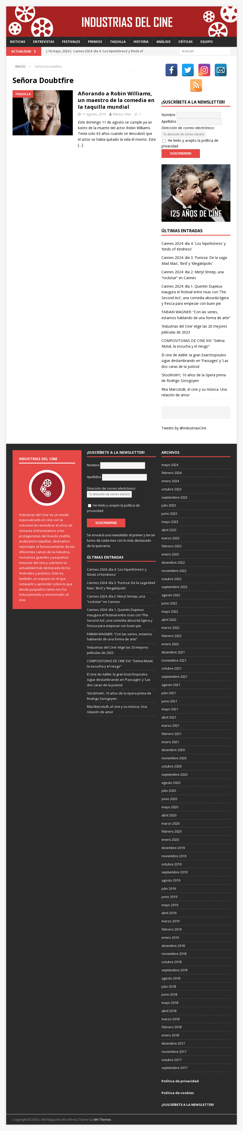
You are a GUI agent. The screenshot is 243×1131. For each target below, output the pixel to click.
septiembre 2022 (174, 586)
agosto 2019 (170, 880)
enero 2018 (170, 1035)
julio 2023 (168, 505)
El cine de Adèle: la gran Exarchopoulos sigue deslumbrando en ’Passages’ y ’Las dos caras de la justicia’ (194, 360)
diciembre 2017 (173, 1043)
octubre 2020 (171, 766)
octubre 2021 (171, 668)
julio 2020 (168, 790)
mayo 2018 (169, 1002)
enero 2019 (170, 937)
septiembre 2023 (174, 497)
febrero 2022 (171, 635)
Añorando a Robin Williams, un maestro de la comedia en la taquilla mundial (116, 100)
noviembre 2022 (173, 570)
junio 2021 (169, 701)
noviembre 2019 (173, 856)
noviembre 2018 (173, 953)
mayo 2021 (169, 709)
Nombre (168, 114)
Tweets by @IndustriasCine (183, 428)
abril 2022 (168, 619)
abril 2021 (168, 717)
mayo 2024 (169, 464)
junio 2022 (169, 603)
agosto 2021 (170, 684)
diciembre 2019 (173, 847)
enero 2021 (170, 742)
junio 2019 (169, 896)
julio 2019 (168, 888)
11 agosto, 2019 (94, 114)
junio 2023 (169, 513)
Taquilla (118, 41)
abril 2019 (168, 913)
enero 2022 (170, 644)
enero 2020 (170, 839)
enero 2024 (170, 481)
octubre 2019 (171, 864)
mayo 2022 (169, 611)
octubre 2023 (171, 489)
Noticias (17, 41)
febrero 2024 (171, 472)
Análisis (163, 41)
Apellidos (168, 121)
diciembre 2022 (173, 562)
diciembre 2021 (173, 652)
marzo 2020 (170, 823)
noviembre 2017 (173, 1051)
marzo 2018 (170, 1019)
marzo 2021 (170, 725)
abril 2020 (168, 815)
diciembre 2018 (173, 945)
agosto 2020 (170, 782)
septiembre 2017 (174, 1067)
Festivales (71, 41)
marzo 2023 (170, 538)
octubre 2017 (171, 1059)
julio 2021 (168, 693)
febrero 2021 (171, 733)
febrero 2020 (171, 831)
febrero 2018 (171, 1027)
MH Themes (102, 1119)
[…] (80, 145)
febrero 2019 (171, 929)
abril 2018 (168, 1010)
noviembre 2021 (173, 660)
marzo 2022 (170, 627)
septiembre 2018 (174, 970)
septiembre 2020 (174, 774)
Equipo (206, 41)
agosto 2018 (170, 978)
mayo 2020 (169, 807)
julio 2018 (168, 986)
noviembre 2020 (173, 758)
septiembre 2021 (174, 676)
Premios (95, 41)
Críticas (185, 41)
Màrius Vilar (122, 114)
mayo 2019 (169, 905)
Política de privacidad (180, 1081)
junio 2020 (169, 798)
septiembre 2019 (174, 872)
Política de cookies (177, 1092)
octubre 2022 (171, 579)
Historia (141, 41)
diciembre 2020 (173, 750)
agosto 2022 (170, 595)
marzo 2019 (170, 921)
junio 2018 (169, 994)
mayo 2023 (169, 521)
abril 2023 (168, 530)
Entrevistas (43, 41)
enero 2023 (170, 554)
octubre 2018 (171, 962)
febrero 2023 (171, 546)
